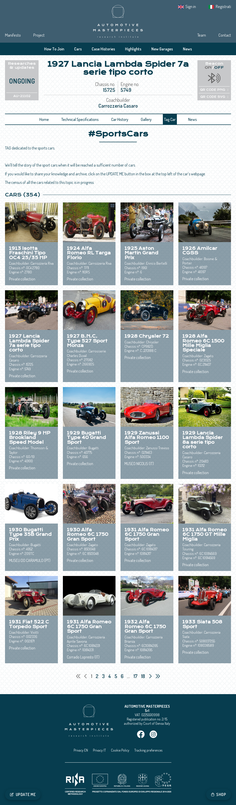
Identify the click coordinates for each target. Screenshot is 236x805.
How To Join (54, 48)
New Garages (162, 48)
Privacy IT (99, 750)
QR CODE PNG (214, 90)
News (187, 48)
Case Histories (103, 48)
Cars (78, 48)
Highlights (133, 48)
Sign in (190, 6)
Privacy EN (81, 750)
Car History (119, 119)
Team (201, 35)
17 (136, 676)
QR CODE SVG (214, 97)
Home (44, 119)
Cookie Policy (120, 750)
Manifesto (13, 35)
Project (39, 35)
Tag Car (170, 119)
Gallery (146, 119)
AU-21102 (22, 96)
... (128, 676)
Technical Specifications (80, 119)
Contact (224, 35)
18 (143, 676)
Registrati (223, 6)
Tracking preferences (148, 750)
